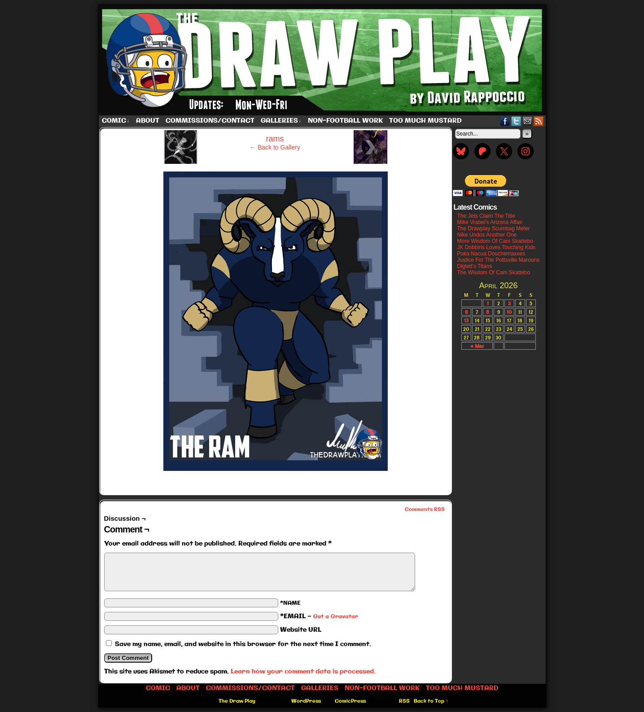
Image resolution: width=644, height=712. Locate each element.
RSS (538, 121)
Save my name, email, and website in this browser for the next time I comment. (243, 644)
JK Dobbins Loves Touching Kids (496, 247)
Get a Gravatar (335, 616)
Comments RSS (425, 509)
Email (527, 121)
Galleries (281, 121)
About (147, 120)
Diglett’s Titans (474, 266)
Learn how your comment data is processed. (303, 671)
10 (509, 311)
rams (275, 138)
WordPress (306, 701)
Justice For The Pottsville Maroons (498, 260)
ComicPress (350, 701)
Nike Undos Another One (487, 235)
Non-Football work (345, 120)
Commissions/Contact (210, 120)
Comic (116, 121)
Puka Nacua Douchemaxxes (491, 254)
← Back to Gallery (275, 147)
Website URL (300, 629)
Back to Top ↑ (431, 701)
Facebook (505, 121)
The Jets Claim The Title (486, 216)
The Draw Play (323, 60)
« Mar (477, 346)
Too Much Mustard (425, 120)
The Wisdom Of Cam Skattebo (493, 272)
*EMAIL (319, 616)
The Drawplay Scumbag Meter (493, 228)
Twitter (516, 121)
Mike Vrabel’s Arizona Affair (489, 222)
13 (466, 320)
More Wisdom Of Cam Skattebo (495, 241)
